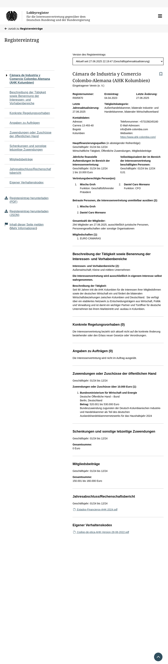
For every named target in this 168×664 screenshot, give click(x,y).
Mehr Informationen (23, 228)
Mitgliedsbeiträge (21, 159)
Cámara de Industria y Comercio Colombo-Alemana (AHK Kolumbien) (30, 79)
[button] (160, 16)
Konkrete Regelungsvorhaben (30, 113)
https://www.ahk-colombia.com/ (138, 137)
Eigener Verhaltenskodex (27, 182)
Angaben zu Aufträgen (25, 122)
